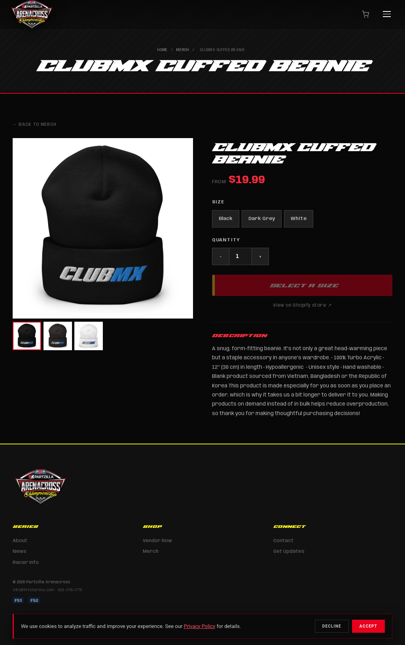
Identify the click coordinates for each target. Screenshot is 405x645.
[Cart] (365, 14)
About (20, 540)
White (299, 218)
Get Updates (289, 551)
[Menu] (387, 14)
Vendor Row (157, 540)
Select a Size (304, 285)
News (19, 551)
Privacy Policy (199, 626)
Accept (368, 626)
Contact (283, 540)
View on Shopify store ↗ (302, 305)
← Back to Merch (35, 124)
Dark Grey (261, 218)
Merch (182, 50)
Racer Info (26, 562)
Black (226, 218)
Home (162, 50)
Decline (331, 626)
